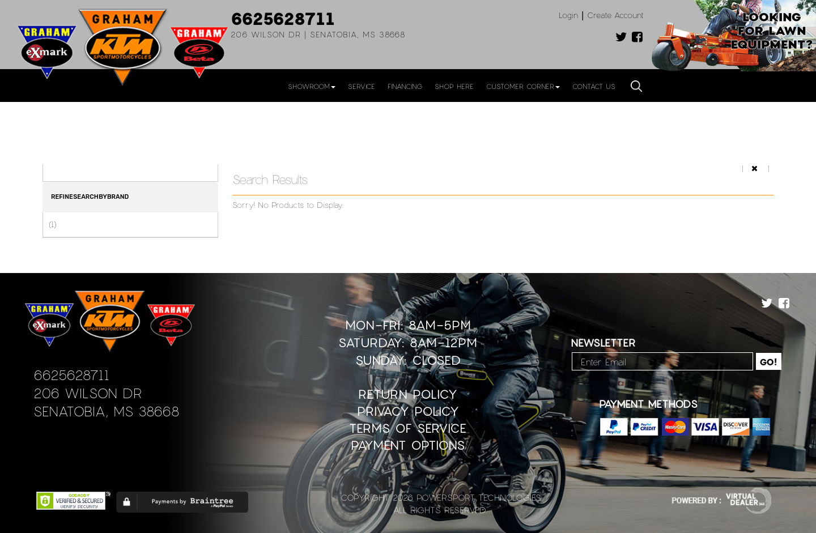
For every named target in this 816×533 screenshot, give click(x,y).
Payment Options (408, 445)
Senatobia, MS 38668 (106, 411)
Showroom (311, 86)
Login (568, 15)
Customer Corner (523, 86)
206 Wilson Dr (87, 393)
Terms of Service (407, 428)
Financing (405, 86)
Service (361, 86)
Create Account (615, 15)
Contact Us (593, 86)
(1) (52, 224)
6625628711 (283, 18)
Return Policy (407, 394)
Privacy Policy (408, 411)
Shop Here (454, 86)
